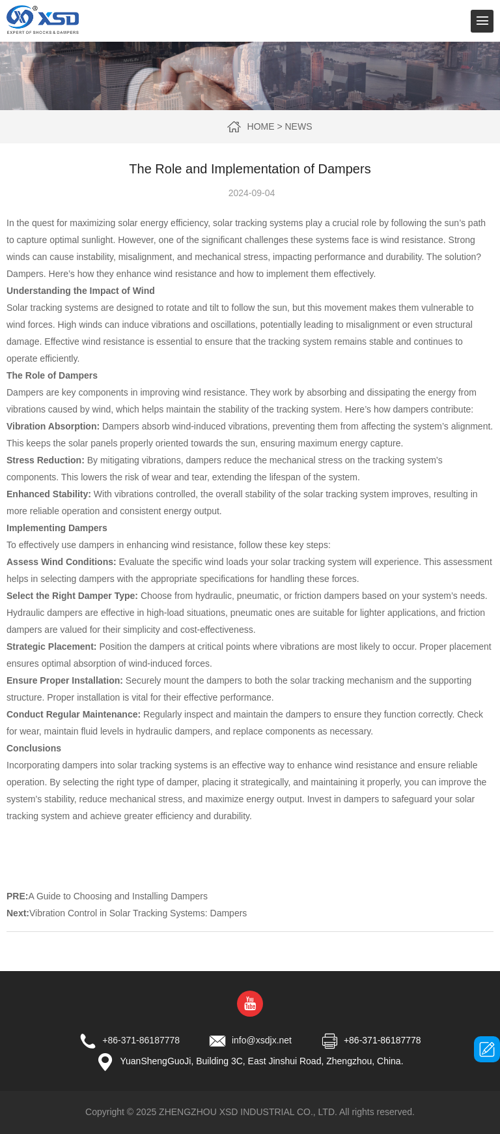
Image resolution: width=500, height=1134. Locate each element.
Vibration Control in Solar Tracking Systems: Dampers (138, 913)
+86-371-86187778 (141, 1040)
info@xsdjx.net (262, 1040)
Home (261, 126)
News (298, 126)
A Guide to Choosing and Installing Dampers (118, 896)
